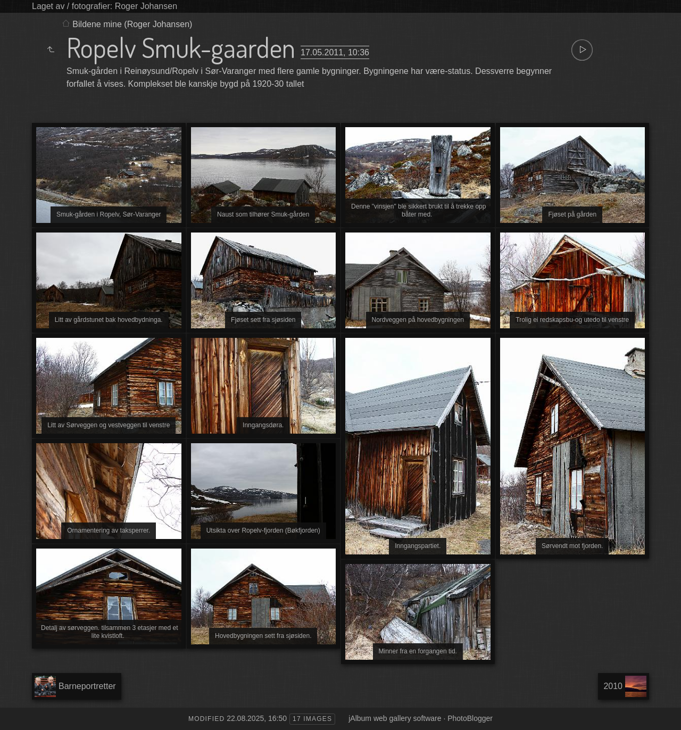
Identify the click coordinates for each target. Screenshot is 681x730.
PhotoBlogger (470, 718)
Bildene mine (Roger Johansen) (132, 24)
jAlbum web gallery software (394, 718)
